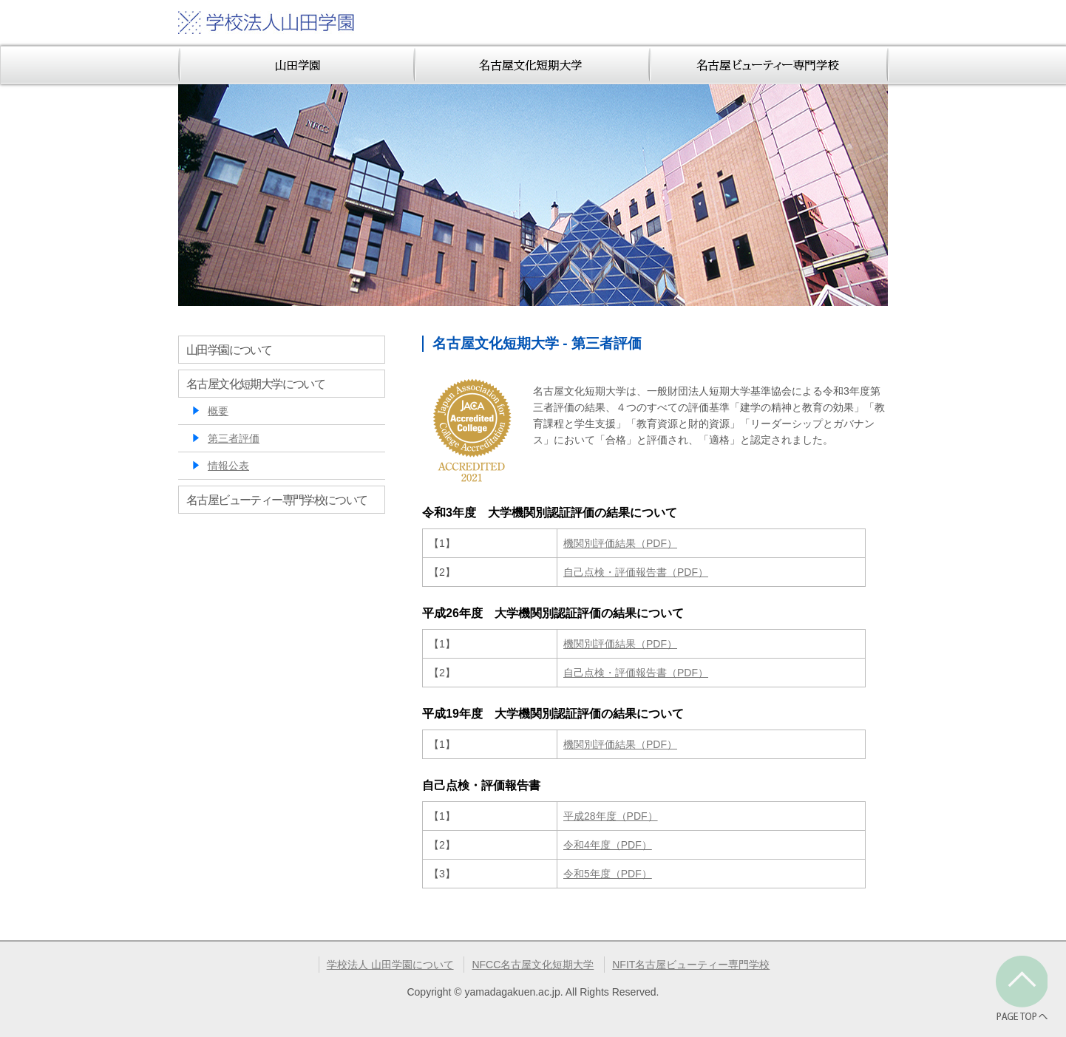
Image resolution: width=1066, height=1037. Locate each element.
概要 (218, 411)
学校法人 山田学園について (390, 964)
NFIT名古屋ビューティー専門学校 (691, 964)
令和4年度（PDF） (607, 845)
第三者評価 (233, 438)
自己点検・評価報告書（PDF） (635, 572)
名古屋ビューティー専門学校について (276, 499)
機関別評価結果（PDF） (620, 543)
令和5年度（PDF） (607, 874)
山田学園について (228, 349)
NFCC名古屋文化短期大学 (533, 964)
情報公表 (228, 466)
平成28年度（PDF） (610, 816)
